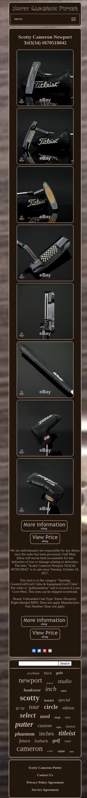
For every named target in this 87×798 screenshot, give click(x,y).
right (58, 727)
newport (30, 680)
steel (72, 751)
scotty (29, 697)
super (61, 751)
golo (59, 673)
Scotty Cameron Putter (45, 767)
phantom (25, 734)
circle (51, 707)
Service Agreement (45, 790)
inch (51, 688)
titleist (67, 733)
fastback (41, 741)
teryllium (33, 673)
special (64, 699)
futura (24, 740)
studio (65, 681)
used (45, 716)
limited (70, 726)
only (67, 717)
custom (45, 725)
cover (50, 751)
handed (49, 700)
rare (68, 741)
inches (46, 733)
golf (56, 740)
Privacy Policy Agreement (45, 782)
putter (24, 724)
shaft (57, 717)
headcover (32, 690)
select (28, 715)
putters (50, 683)
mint (64, 690)
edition (68, 708)
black (48, 673)
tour (34, 706)
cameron (30, 748)
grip (20, 708)
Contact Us (45, 775)
